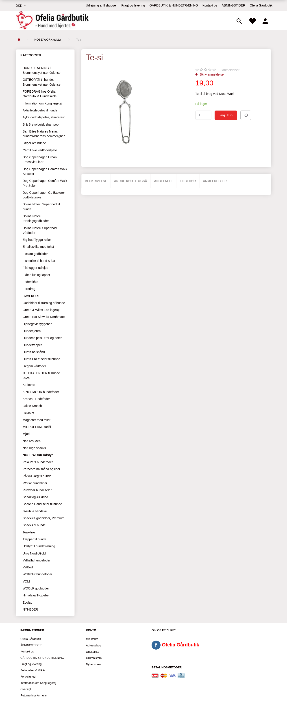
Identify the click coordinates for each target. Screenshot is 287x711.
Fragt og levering (133, 5)
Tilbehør (188, 181)
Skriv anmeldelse (211, 74)
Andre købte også (130, 181)
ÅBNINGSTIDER (233, 5)
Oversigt (25, 689)
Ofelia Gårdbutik (261, 5)
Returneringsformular (33, 695)
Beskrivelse (96, 181)
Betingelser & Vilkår (32, 670)
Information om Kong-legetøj (38, 683)
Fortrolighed (27, 676)
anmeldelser (229, 70)
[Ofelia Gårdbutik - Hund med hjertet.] (52, 20)
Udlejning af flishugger (101, 5)
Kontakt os (209, 5)
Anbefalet (163, 181)
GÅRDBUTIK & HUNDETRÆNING (173, 5)
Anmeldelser (215, 181)
